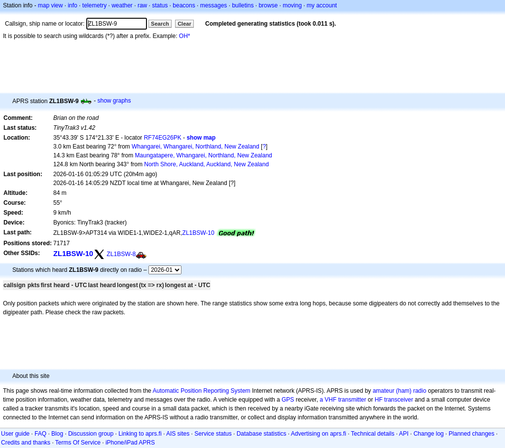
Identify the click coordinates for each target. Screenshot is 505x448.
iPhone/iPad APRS (130, 442)
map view (50, 5)
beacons (184, 5)
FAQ (40, 433)
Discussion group (90, 433)
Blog (57, 433)
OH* (184, 36)
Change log (428, 433)
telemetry (94, 5)
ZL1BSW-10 (198, 232)
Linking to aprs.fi (139, 433)
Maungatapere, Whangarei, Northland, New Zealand (203, 155)
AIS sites (177, 433)
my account (322, 5)
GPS (288, 399)
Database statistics (262, 433)
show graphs (114, 100)
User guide (15, 433)
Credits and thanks (25, 442)
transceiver (398, 399)
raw (142, 5)
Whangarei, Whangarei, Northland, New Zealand (195, 146)
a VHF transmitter (343, 399)
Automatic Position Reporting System (201, 390)
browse (268, 5)
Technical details (373, 433)
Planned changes (472, 433)
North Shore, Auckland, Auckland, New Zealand (206, 164)
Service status (212, 433)
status (160, 5)
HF (379, 399)
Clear (184, 24)
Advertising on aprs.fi (318, 433)
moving (292, 5)
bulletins (242, 5)
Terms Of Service (78, 442)
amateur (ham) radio (400, 390)
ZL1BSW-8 (121, 254)
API (403, 433)
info (72, 5)
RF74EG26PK (162, 137)
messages (213, 5)
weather (122, 5)
